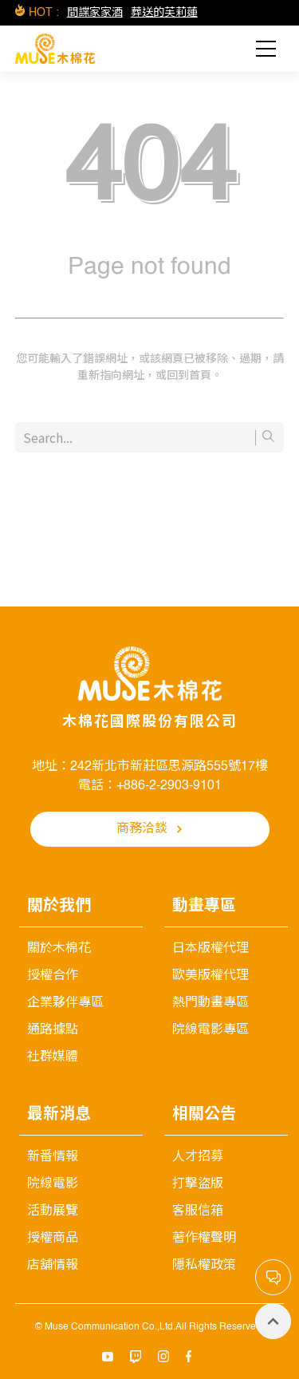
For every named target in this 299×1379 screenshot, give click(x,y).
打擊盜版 (197, 1184)
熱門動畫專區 (210, 1003)
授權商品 (52, 1238)
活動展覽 (52, 1211)
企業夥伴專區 (65, 1003)
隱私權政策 (204, 1265)
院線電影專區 (210, 1030)
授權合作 (52, 976)
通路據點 (52, 1030)
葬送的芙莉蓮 (164, 12)
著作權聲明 (204, 1238)
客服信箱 (197, 1211)
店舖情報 (52, 1265)
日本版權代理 (210, 948)
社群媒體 (52, 1057)
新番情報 (52, 1157)
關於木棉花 (59, 948)
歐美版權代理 (210, 976)
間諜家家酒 (95, 12)
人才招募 (197, 1157)
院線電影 (52, 1184)
